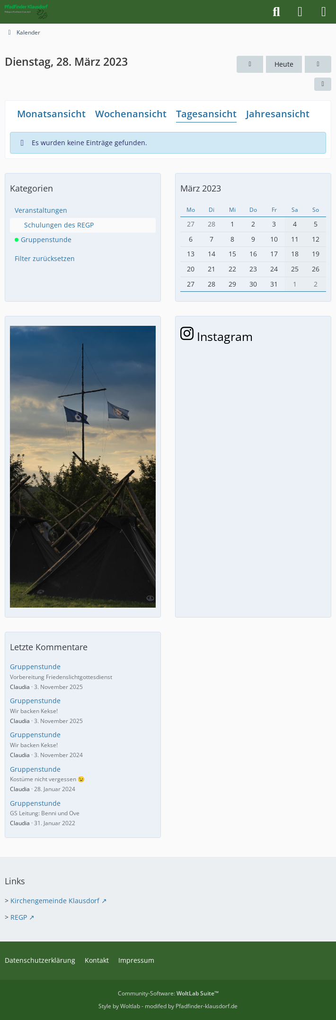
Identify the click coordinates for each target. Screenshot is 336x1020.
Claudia (20, 687)
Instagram (216, 336)
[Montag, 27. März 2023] (250, 64)
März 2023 (200, 188)
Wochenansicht (131, 113)
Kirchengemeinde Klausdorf (54, 900)
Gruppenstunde (35, 666)
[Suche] (276, 11)
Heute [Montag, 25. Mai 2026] (283, 64)
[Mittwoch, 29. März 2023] (318, 64)
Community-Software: (168, 993)
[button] (322, 84)
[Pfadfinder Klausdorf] (26, 11)
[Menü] (323, 11)
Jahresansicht (277, 113)
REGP (18, 917)
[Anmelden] (300, 12)
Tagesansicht (206, 113)
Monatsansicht (51, 113)
